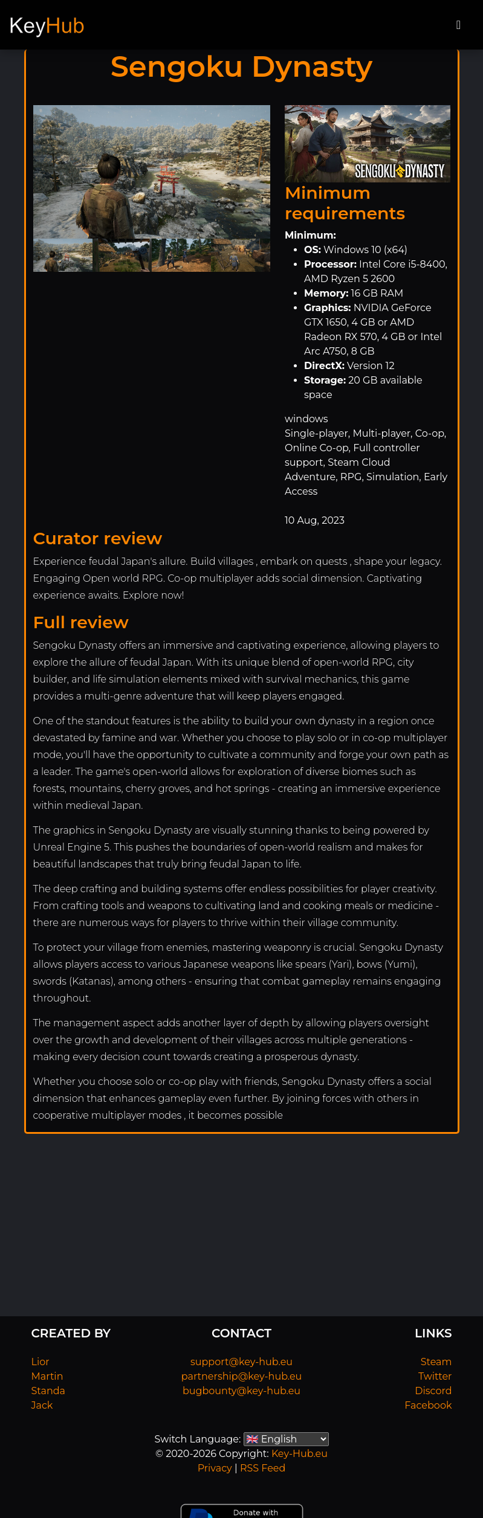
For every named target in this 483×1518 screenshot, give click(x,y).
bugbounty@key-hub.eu (241, 1391)
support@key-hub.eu (241, 1362)
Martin (47, 1376)
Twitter (435, 1376)
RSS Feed (262, 1468)
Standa (48, 1391)
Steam (436, 1362)
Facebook (428, 1405)
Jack (42, 1405)
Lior (40, 1362)
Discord (433, 1391)
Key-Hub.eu (299, 1453)
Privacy (215, 1468)
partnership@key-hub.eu (241, 1376)
